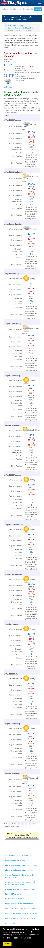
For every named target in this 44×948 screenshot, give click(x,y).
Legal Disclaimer (11, 923)
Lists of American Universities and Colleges (21, 913)
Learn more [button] (26, 938)
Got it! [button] (7, 944)
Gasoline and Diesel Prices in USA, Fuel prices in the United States (20, 883)
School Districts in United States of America (21, 909)
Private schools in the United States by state (21, 918)
